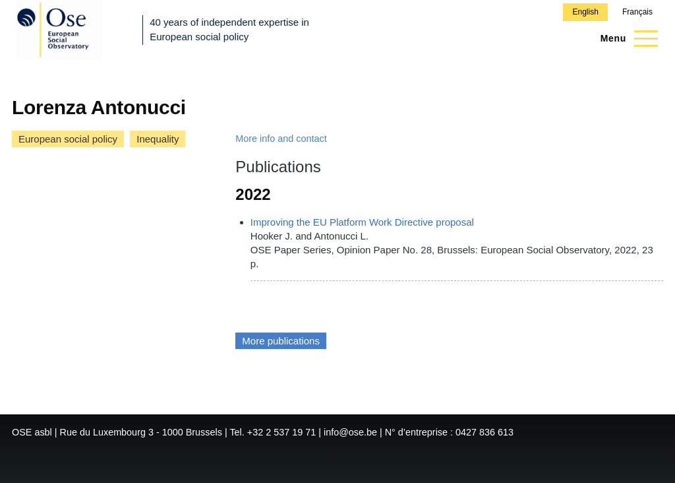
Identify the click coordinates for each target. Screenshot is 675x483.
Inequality (157, 139)
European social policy (67, 139)
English (585, 11)
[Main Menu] (625, 38)
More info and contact (280, 138)
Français (637, 11)
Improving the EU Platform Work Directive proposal (362, 222)
